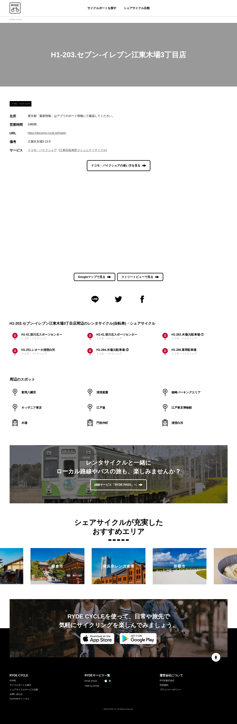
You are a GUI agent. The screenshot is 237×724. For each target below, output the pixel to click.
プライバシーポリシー (170, 689)
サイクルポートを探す (101, 8)
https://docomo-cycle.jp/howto (47, 133)
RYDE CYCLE (16, 19)
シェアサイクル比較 (137, 8)
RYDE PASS (91, 681)
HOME (13, 680)
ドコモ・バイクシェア (42, 150)
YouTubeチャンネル (20, 698)
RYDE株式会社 (167, 680)
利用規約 (164, 685)
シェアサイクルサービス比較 (24, 689)
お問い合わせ (16, 694)
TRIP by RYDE (92, 686)
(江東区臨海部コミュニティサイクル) (83, 150)
